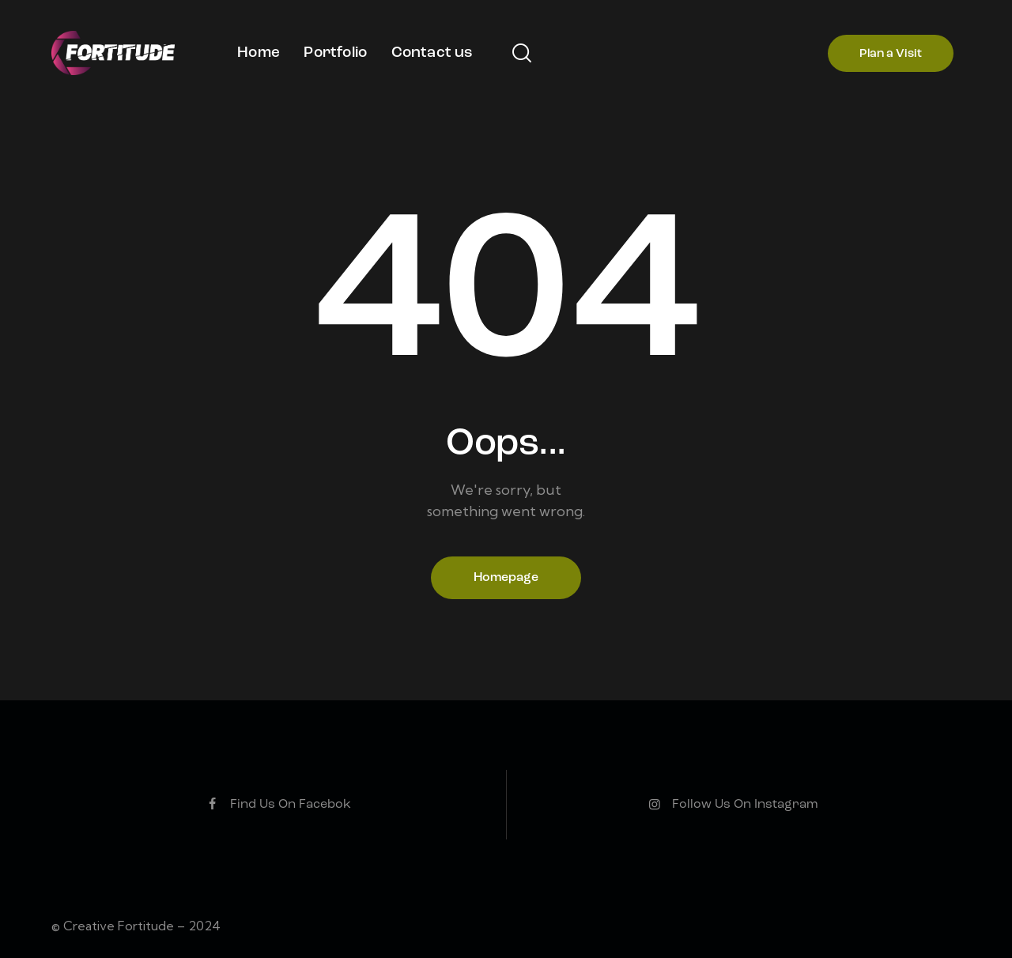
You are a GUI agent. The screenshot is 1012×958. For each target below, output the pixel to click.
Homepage (506, 577)
